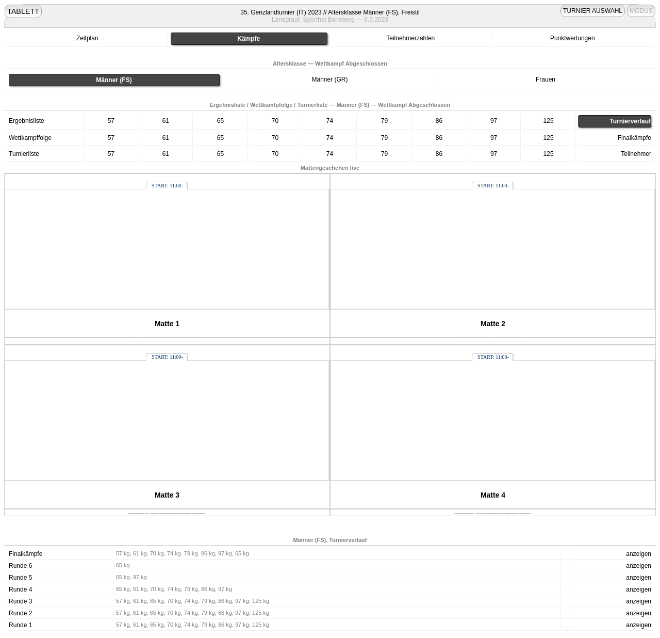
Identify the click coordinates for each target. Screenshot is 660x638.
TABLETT (23, 11)
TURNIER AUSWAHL (592, 10)
